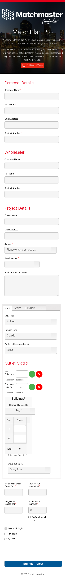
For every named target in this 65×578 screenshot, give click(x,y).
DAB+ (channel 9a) (39, 518)
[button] (36, 264)
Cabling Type (11, 330)
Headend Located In (18, 405)
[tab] (7, 308)
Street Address (11, 230)
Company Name (12, 90)
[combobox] (19, 264)
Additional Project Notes (16, 272)
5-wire (17, 307)
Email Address (11, 119)
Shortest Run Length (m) (34, 485)
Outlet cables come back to (17, 344)
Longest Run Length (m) (10, 502)
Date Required (11, 258)
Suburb (8, 244)
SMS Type (9, 316)
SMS (7, 307)
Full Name (9, 104)
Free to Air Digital (16, 528)
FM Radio (12, 534)
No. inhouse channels (34, 502)
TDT (41, 307)
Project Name (11, 215)
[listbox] (31, 250)
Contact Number (12, 133)
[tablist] (31, 391)
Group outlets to (15, 464)
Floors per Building (9, 385)
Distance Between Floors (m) (13, 485)
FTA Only (30, 307)
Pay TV (11, 539)
